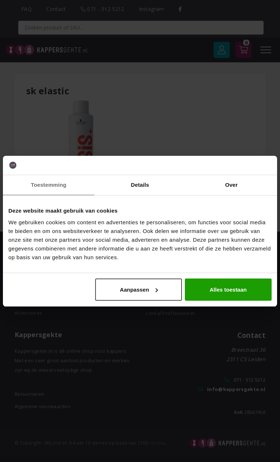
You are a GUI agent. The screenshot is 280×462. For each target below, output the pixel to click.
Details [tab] (140, 185)
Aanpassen (139, 290)
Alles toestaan (228, 290)
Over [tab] (231, 185)
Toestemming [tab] (49, 185)
